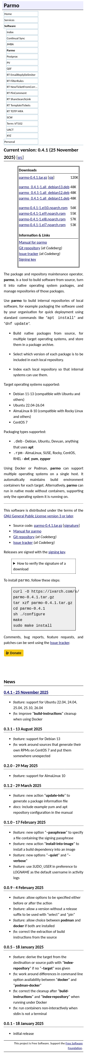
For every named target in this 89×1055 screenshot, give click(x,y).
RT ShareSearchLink (19, 99)
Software (10, 26)
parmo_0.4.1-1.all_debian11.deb (44, 198)
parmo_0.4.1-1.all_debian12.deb (44, 192)
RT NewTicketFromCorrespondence (22, 87)
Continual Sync (16, 38)
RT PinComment (17, 93)
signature (71, 525)
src (20, 157)
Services (9, 20)
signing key (56, 552)
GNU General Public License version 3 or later (38, 516)
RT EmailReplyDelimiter (21, 74)
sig (51, 177)
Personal (9, 141)
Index (10, 32)
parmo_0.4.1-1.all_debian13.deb (44, 187)
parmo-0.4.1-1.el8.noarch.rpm (42, 219)
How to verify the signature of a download (39, 566)
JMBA (10, 44)
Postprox (12, 56)
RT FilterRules (15, 81)
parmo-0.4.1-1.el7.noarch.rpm (42, 225)
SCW (10, 117)
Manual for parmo (33, 242)
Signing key (27, 259)
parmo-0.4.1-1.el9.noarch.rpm (42, 213)
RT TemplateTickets (18, 105)
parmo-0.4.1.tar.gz (33, 177)
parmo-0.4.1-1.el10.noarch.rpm (43, 208)
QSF (9, 68)
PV (8, 62)
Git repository (29, 248)
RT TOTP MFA (15, 111)
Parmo (11, 50)
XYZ (9, 135)
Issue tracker (28, 253)
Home (8, 14)
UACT (10, 129)
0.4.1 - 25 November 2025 (26, 692)
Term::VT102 (15, 123)
